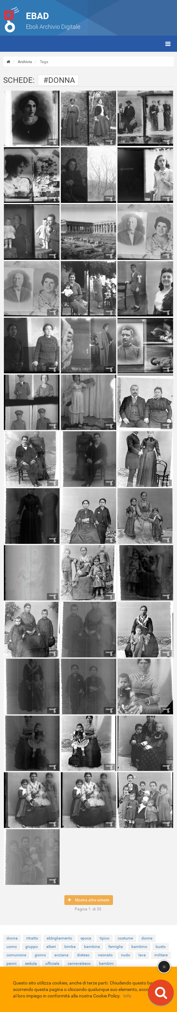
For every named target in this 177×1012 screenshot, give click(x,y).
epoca (86, 938)
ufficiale (52, 963)
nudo (125, 955)
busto (161, 946)
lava (142, 955)
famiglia (115, 946)
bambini (106, 963)
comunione (16, 955)
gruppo (31, 946)
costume (125, 938)
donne (146, 938)
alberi (51, 946)
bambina (92, 946)
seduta (31, 963)
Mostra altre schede (88, 900)
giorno (40, 955)
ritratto (32, 938)
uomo (11, 946)
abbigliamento (59, 938)
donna (12, 938)
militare (161, 955)
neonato (105, 955)
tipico (104, 938)
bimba (70, 946)
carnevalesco (79, 963)
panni (11, 963)
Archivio (25, 62)
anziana (61, 955)
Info (127, 995)
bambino (139, 946)
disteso (83, 955)
